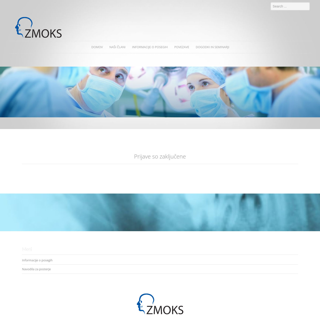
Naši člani (117, 47)
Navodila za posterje (36, 269)
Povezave (181, 47)
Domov (97, 47)
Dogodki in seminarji (212, 47)
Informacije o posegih (150, 47)
